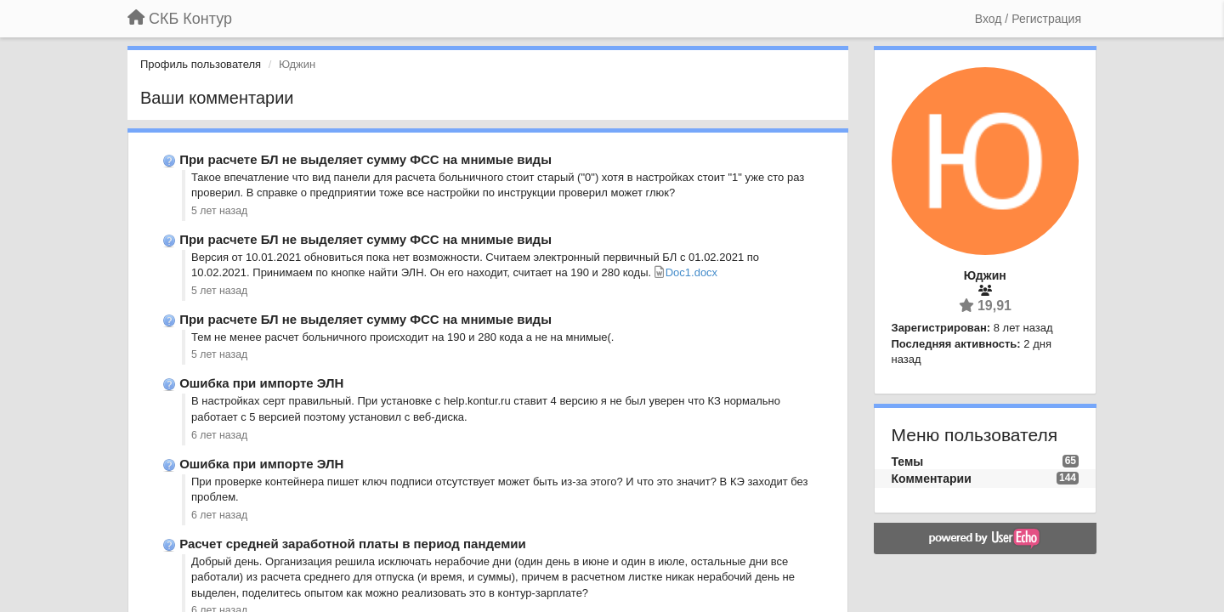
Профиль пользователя (200, 64)
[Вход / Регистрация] (1028, 18)
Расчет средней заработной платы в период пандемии (352, 543)
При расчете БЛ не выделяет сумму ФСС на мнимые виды (365, 159)
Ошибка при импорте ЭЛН (261, 383)
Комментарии (932, 478)
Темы (908, 461)
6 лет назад (219, 435)
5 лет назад (219, 211)
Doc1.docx (691, 272)
